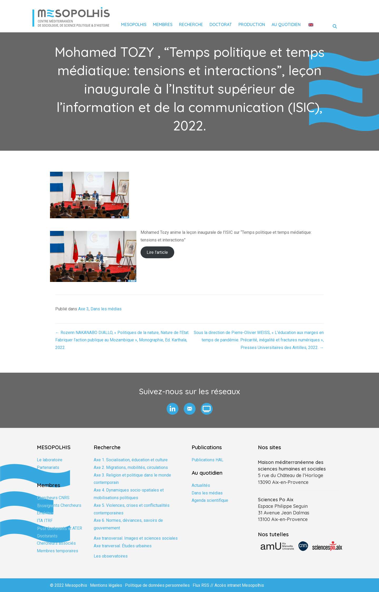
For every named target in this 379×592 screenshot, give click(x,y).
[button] (172, 409)
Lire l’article (157, 252)
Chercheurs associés (56, 543)
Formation (46, 475)
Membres (162, 24)
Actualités (201, 485)
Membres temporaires (57, 550)
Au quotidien (286, 24)
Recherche (191, 24)
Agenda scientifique (210, 500)
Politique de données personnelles (157, 585)
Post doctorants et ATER (59, 528)
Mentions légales (106, 585)
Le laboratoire (49, 459)
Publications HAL (207, 459)
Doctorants (47, 535)
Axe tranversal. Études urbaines (123, 545)
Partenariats (48, 467)
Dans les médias (106, 308)
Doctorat (221, 24)
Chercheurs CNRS (53, 497)
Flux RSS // (204, 585)
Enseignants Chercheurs (59, 505)
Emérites (45, 512)
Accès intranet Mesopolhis (239, 585)
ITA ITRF (45, 520)
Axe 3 (83, 308)
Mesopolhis (133, 24)
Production (251, 24)
